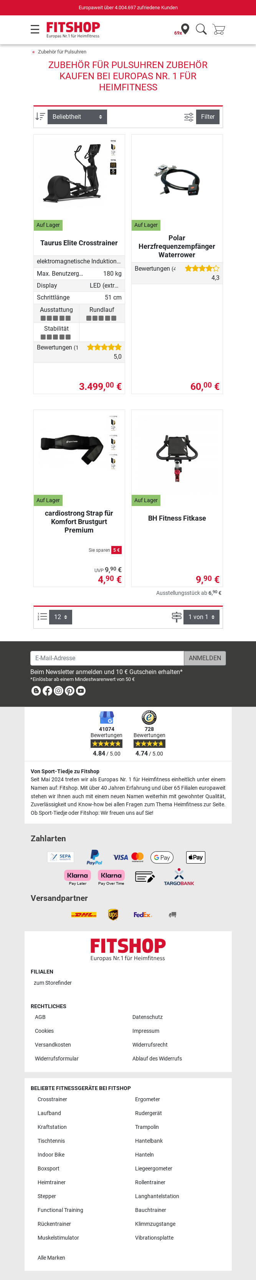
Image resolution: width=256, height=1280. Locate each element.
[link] (36, 692)
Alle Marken (51, 1258)
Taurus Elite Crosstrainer (79, 243)
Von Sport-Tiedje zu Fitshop (65, 771)
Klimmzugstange (155, 1224)
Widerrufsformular (57, 1058)
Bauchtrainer (150, 1210)
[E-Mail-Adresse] (107, 658)
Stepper (47, 1196)
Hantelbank (149, 1141)
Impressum (145, 1031)
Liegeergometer (153, 1168)
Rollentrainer (150, 1182)
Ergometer (147, 1099)
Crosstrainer (52, 1099)
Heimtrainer (52, 1182)
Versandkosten (53, 1045)
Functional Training (60, 1210)
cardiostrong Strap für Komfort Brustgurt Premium (79, 521)
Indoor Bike (51, 1155)
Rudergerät (148, 1113)
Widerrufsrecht (150, 1045)
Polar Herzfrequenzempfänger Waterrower (177, 246)
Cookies (44, 1031)
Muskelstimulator (58, 1238)
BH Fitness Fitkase (177, 518)
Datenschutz (147, 1017)
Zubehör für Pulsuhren (62, 52)
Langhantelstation (157, 1196)
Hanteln (144, 1155)
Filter (208, 116)
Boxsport (48, 1168)
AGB (40, 1017)
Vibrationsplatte (154, 1238)
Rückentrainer (54, 1224)
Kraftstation (52, 1127)
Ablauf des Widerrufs (157, 1058)
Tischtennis (51, 1141)
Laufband (49, 1113)
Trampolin (147, 1127)
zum (53, 983)
